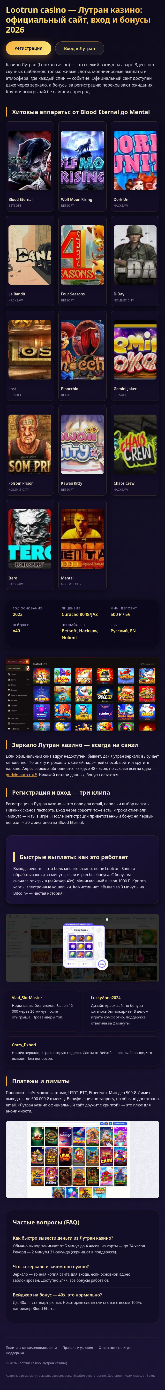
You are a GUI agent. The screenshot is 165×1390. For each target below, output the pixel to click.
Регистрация (29, 48)
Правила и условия (77, 1347)
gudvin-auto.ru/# (21, 774)
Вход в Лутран (79, 48)
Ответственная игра (115, 1347)
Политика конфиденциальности (31, 1347)
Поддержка (15, 1353)
